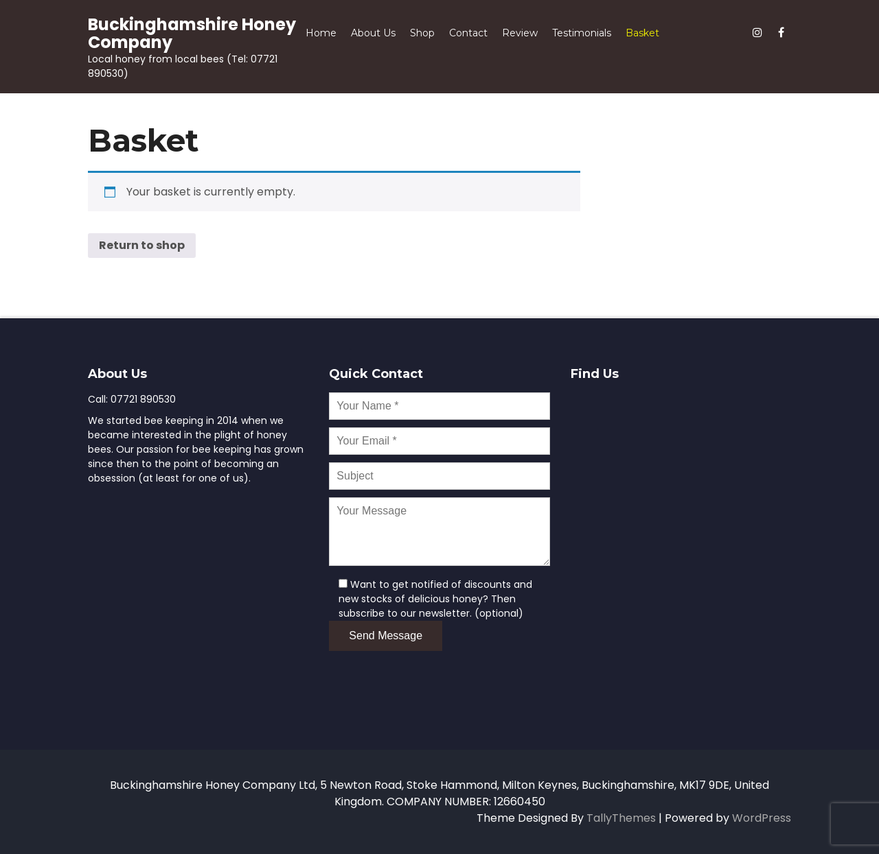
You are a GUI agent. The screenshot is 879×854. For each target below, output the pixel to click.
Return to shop (142, 245)
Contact (468, 33)
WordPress (761, 818)
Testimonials (581, 33)
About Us (373, 33)
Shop (422, 33)
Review (520, 33)
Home (321, 33)
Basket (642, 33)
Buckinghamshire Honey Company (192, 33)
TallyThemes (621, 818)
